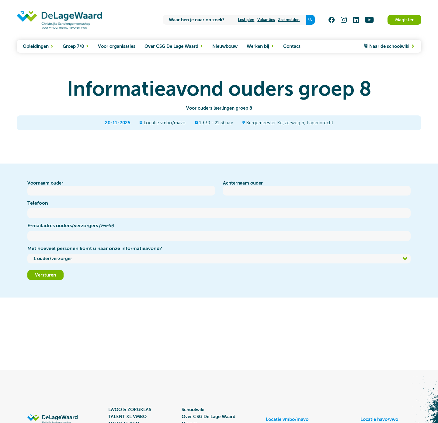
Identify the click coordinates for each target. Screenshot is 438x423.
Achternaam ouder (243, 183)
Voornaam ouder (45, 183)
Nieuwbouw (225, 46)
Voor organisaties (116, 46)
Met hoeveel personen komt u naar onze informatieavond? (94, 248)
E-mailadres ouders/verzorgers (70, 226)
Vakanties (266, 19)
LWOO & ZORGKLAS (129, 409)
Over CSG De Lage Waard (172, 46)
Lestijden (246, 19)
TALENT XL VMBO (127, 416)
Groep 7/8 (74, 46)
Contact (292, 46)
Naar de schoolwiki (391, 46)
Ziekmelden (289, 19)
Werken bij (258, 46)
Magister (404, 20)
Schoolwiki (193, 409)
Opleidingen (36, 46)
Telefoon (37, 203)
